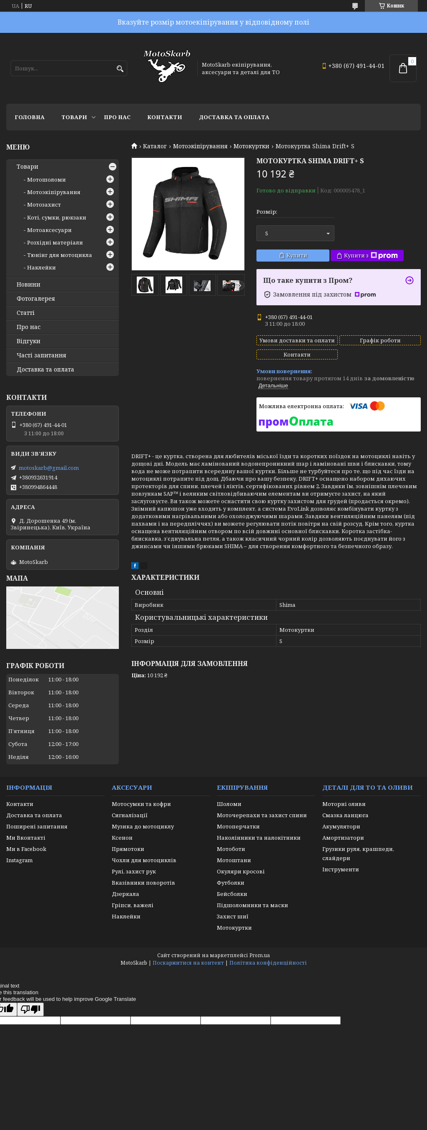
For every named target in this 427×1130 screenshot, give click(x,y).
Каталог (155, 146)
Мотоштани (234, 860)
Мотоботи (231, 849)
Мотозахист (44, 204)
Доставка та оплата (234, 117)
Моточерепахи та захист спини (262, 815)
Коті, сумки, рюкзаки (56, 217)
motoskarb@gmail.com (49, 467)
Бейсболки (232, 894)
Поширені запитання (37, 826)
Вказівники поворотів (143, 882)
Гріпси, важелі (132, 905)
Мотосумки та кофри (141, 804)
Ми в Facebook (26, 849)
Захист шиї (233, 916)
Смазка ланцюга (345, 815)
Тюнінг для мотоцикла (59, 255)
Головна (30, 117)
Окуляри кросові (241, 871)
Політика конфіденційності (268, 962)
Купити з (371, 255)
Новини (28, 284)
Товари (74, 117)
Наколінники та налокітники (259, 837)
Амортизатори (343, 837)
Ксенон (122, 837)
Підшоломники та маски (252, 905)
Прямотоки (128, 849)
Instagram (19, 860)
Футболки (230, 882)
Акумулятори (341, 826)
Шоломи (229, 804)
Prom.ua (259, 955)
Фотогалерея (36, 298)
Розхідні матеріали (55, 242)
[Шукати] (120, 69)
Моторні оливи (344, 804)
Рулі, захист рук (134, 871)
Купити (296, 255)
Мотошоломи (46, 179)
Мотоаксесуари (49, 230)
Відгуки (28, 341)
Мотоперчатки (238, 826)
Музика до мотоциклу (143, 826)
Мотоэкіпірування (200, 146)
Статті (26, 313)
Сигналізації (130, 815)
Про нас (117, 117)
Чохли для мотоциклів (144, 860)
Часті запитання (41, 355)
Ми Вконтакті (25, 837)
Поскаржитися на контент (188, 962)
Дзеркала (125, 894)
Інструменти (340, 869)
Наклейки (41, 267)
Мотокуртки (251, 146)
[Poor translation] (30, 1009)
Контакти (164, 117)
